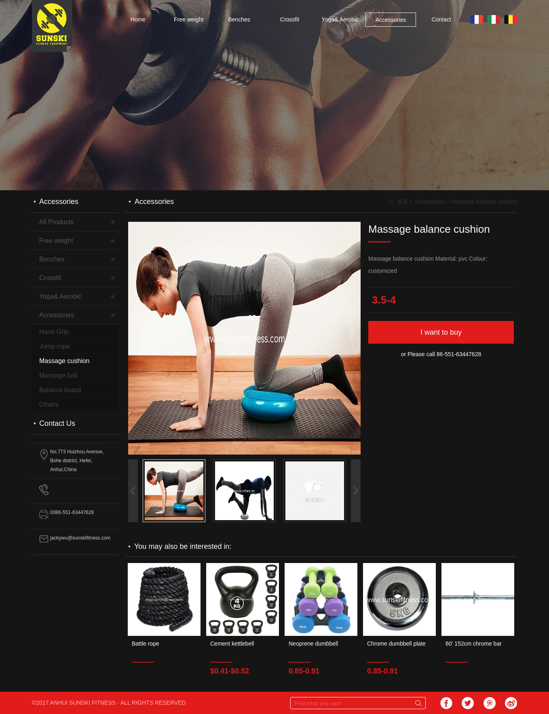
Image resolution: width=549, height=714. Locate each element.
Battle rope (145, 643)
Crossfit (289, 19)
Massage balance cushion (484, 201)
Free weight (188, 19)
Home (138, 19)
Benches (239, 19)
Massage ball (58, 375)
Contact (441, 19)
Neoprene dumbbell (313, 643)
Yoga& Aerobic (340, 19)
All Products (56, 222)
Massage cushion (64, 360)
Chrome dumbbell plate (396, 643)
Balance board (60, 390)
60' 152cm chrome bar (474, 643)
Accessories (391, 20)
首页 (402, 201)
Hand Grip (54, 331)
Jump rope (54, 346)
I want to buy (441, 332)
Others (49, 404)
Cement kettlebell (232, 643)
